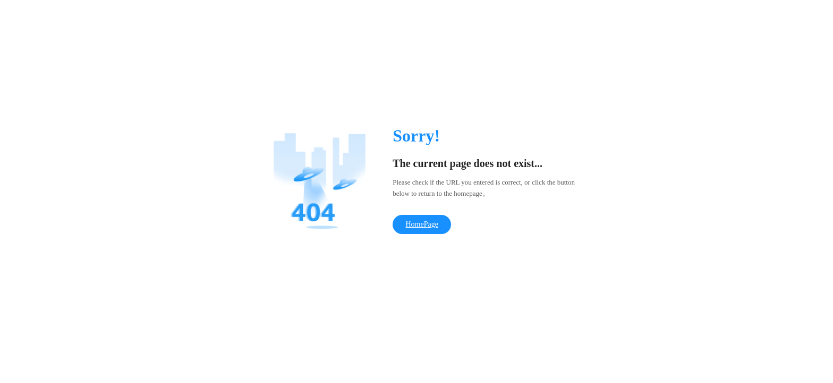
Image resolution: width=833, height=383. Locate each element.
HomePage (421, 224)
